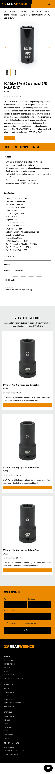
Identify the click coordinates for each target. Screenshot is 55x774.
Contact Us (7, 668)
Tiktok (13, 743)
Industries (7, 688)
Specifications (21, 146)
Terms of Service (9, 707)
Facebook (5, 743)
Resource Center (9, 716)
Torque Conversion (9, 664)
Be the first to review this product (18, 290)
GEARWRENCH (10, 12)
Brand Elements (8, 734)
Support (7, 656)
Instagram (9, 743)
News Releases (8, 727)
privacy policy (32, 623)
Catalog (6, 724)
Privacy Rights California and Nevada (15, 703)
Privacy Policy (8, 699)
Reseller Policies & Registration (13, 678)
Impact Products (10, 15)
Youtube (17, 743)
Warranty (7, 671)
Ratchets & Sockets (39, 12)
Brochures (7, 720)
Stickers (6, 738)
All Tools (24, 12)
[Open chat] (40, 768)
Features (8, 146)
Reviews (35, 146)
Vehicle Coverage (9, 660)
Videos (6, 731)
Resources (19, 271)
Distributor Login (9, 675)
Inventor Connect (9, 692)
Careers (6, 696)
